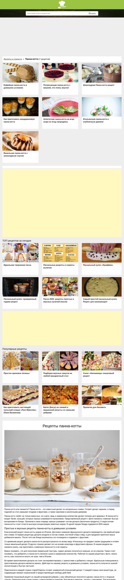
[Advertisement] (62, 36)
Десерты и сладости (13, 59)
